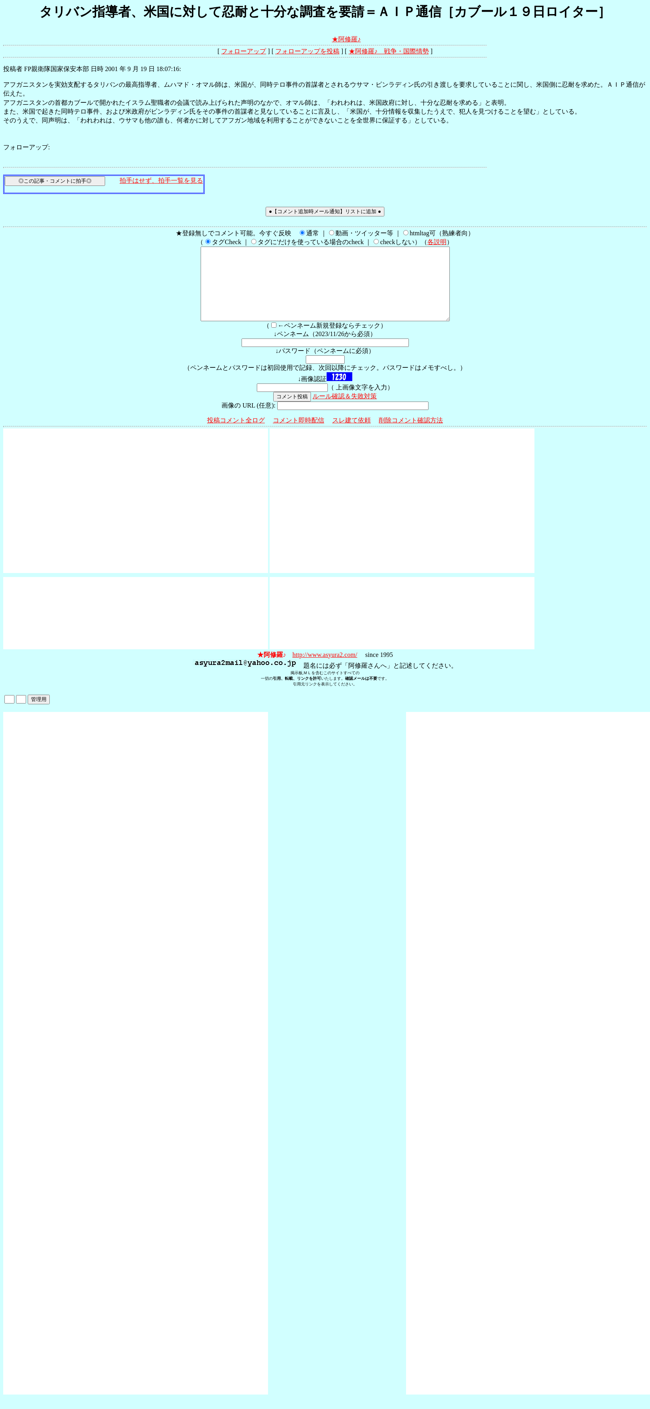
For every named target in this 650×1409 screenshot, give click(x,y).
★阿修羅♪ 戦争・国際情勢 (389, 51)
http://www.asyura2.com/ (325, 669)
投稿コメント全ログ (236, 434)
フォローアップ (243, 51)
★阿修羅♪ (346, 39)
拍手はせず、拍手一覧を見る (161, 180)
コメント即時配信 (298, 434)
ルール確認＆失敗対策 (345, 410)
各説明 (437, 242)
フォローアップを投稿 (307, 51)
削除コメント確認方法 (411, 434)
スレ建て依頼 (351, 434)
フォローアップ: (26, 147)
